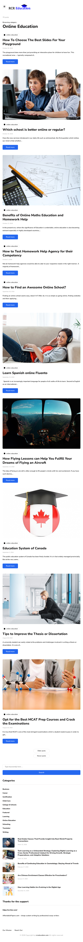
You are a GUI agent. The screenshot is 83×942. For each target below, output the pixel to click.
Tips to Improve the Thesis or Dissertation (35, 634)
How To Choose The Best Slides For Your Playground (34, 42)
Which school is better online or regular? (34, 129)
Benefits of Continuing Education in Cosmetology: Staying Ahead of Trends (48, 863)
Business (6, 789)
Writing (5, 832)
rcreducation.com (42, 935)
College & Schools (9, 805)
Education (6, 809)
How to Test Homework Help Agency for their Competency (38, 253)
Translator (6, 828)
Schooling (6, 824)
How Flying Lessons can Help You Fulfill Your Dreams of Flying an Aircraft (37, 460)
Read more (10, 61)
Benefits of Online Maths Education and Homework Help (33, 217)
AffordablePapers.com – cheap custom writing (20, 916)
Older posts (42, 751)
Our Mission (7, 930)
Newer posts (41, 756)
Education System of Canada (24, 548)
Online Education (9, 820)
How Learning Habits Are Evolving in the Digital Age (39, 887)
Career (5, 793)
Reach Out (18, 930)
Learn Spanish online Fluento (25, 373)
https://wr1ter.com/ (10, 910)
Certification (7, 797)
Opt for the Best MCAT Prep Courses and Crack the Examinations (39, 721)
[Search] (41, 766)
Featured (6, 812)
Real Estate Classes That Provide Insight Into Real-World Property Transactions (45, 840)
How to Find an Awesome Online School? (34, 287)
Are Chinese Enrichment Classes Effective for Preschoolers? (42, 875)
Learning (6, 816)
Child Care (6, 801)
